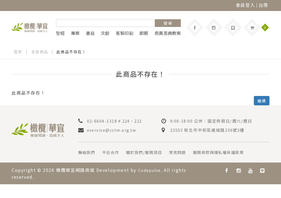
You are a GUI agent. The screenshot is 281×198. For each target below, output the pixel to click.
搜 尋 (168, 23)
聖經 (60, 33)
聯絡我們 (87, 152)
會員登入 (245, 5)
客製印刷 (124, 33)
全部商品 (39, 51)
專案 (75, 33)
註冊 (263, 5)
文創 (105, 33)
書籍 (90, 33)
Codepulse (151, 169)
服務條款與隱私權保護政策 (234, 152)
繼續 (261, 100)
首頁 (18, 51)
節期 (143, 33)
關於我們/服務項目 (151, 152)
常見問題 (188, 152)
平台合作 (114, 152)
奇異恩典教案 (167, 33)
